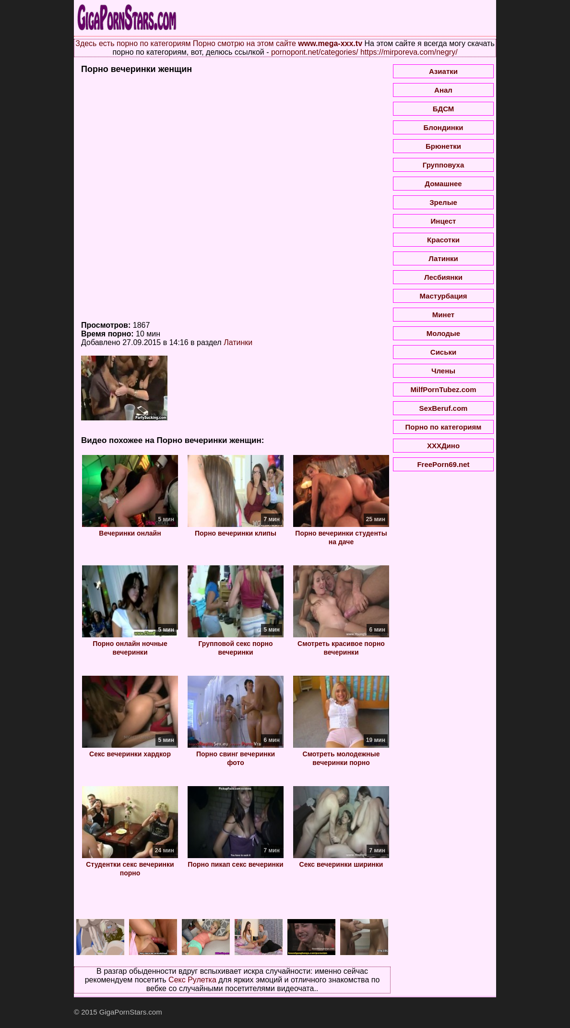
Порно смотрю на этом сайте (244, 43)
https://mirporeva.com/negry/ (409, 52)
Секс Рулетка (192, 980)
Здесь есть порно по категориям (132, 43)
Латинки (238, 342)
